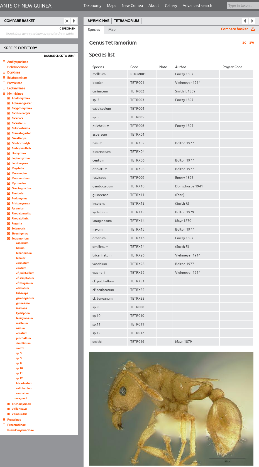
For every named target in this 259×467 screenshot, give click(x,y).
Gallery (171, 5)
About (153, 5)
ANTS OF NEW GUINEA (26, 6)
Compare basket (234, 29)
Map (112, 30)
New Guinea (132, 5)
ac (244, 42)
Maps (111, 5)
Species (94, 30)
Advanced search (197, 5)
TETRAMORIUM (126, 21)
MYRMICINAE (98, 21)
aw (251, 42)
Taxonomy (92, 5)
